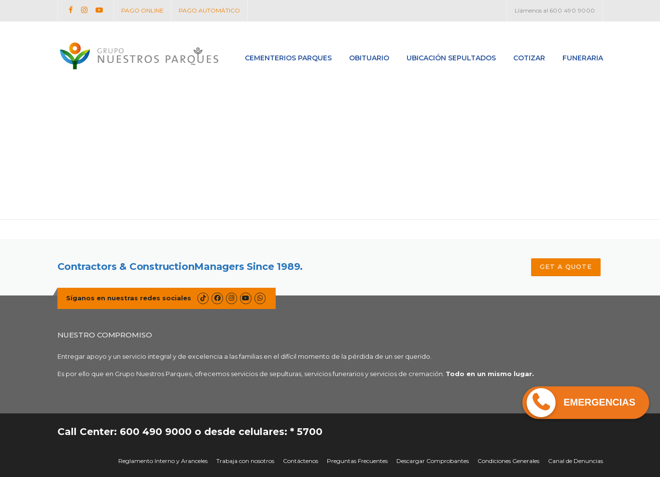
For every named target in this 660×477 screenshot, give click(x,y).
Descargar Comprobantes (432, 461)
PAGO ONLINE (142, 10)
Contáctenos (300, 461)
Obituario (369, 58)
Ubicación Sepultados (451, 58)
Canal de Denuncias (575, 461)
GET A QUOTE (566, 266)
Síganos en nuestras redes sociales (128, 298)
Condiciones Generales (508, 461)
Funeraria (582, 58)
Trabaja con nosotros (245, 461)
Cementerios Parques (288, 58)
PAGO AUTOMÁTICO (209, 10)
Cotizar (529, 58)
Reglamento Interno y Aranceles (163, 461)
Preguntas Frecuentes (357, 461)
